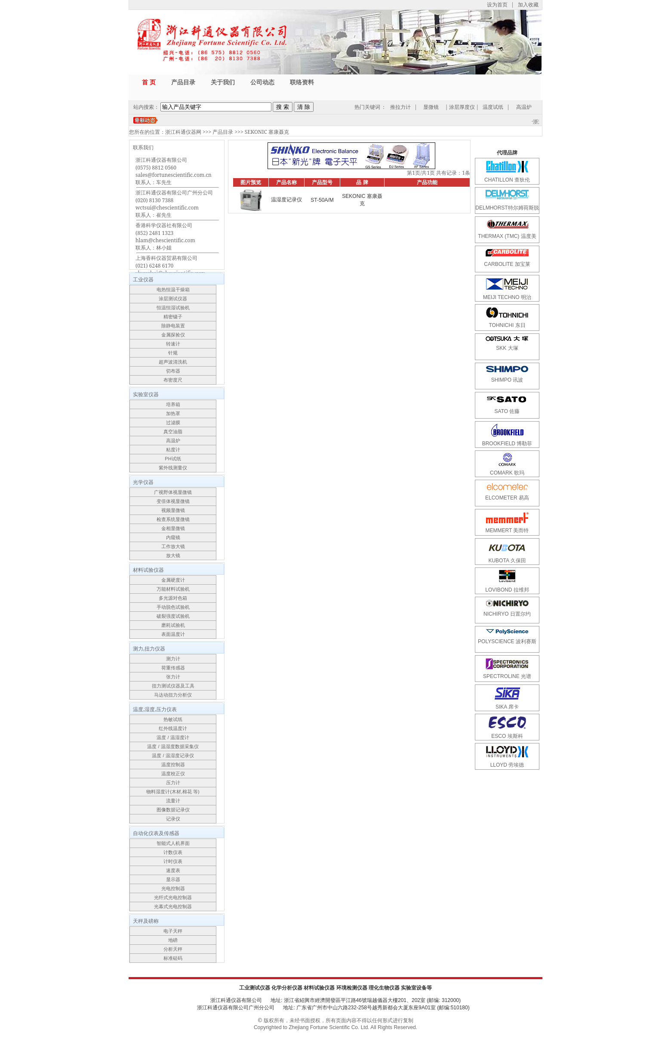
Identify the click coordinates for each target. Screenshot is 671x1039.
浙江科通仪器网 (183, 132)
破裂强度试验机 (173, 616)
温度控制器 (173, 764)
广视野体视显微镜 (173, 492)
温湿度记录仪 (286, 200)
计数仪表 (172, 852)
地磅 (173, 940)
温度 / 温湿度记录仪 (173, 755)
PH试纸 (173, 458)
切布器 (173, 370)
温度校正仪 (173, 773)
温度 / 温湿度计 (173, 737)
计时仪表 (172, 861)
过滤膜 (173, 422)
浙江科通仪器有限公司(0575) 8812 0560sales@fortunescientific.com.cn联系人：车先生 (173, 171)
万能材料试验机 (173, 589)
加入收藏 (528, 4)
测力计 (173, 658)
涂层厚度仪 (462, 107)
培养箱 (173, 404)
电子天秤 (172, 931)
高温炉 (524, 107)
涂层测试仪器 (173, 298)
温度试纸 (493, 107)
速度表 (173, 870)
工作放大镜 (173, 546)
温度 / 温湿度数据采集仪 (172, 746)
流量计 (173, 800)
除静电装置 (173, 325)
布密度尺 (172, 379)
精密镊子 (172, 316)
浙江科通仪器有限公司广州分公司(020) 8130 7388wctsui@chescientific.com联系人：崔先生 (174, 204)
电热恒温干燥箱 (173, 289)
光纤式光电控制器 (173, 897)
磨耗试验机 (173, 625)
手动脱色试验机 (173, 607)
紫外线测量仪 (173, 467)
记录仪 (173, 818)
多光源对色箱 (173, 598)
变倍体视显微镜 (173, 501)
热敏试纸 (172, 719)
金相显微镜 (173, 528)
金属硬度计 (173, 580)
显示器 (173, 879)
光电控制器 (173, 888)
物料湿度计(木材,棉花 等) (172, 791)
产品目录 (222, 132)
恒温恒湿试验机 (173, 307)
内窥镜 (173, 537)
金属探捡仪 (173, 334)
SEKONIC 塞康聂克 (267, 132)
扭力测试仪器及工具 (173, 685)
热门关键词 (367, 107)
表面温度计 (173, 634)
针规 (173, 352)
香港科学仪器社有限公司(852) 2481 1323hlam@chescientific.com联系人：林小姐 (165, 236)
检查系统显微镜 (173, 519)
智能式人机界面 (173, 843)
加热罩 (173, 413)
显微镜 (431, 107)
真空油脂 (172, 431)
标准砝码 (172, 958)
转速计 (173, 343)
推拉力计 (400, 107)
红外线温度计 (173, 728)
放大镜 (173, 555)
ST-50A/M (322, 200)
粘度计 (173, 449)
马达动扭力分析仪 (173, 694)
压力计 (173, 782)
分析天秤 (172, 949)
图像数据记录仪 (173, 809)
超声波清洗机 (173, 361)
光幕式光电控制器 (173, 906)
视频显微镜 (173, 510)
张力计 (173, 676)
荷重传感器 (173, 667)
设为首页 (497, 4)
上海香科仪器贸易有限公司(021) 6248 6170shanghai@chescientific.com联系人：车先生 (170, 269)
